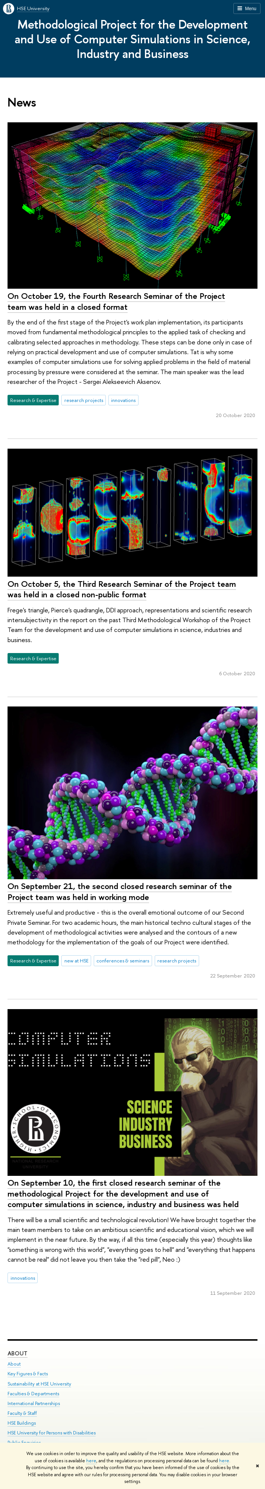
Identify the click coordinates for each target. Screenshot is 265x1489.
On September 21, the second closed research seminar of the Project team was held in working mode (120, 891)
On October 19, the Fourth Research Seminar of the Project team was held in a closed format (116, 301)
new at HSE (76, 960)
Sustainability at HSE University (39, 1384)
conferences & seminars (122, 960)
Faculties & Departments (33, 1393)
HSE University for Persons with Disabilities (52, 1433)
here (91, 1461)
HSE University (33, 8)
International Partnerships (34, 1403)
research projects (83, 400)
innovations (123, 400)
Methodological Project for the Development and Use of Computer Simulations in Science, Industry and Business (132, 39)
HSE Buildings (22, 1423)
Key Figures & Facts (28, 1374)
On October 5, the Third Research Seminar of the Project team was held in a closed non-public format (122, 589)
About (17, 1354)
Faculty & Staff (22, 1413)
